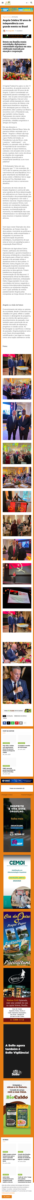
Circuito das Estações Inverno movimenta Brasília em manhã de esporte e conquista (24, 1157)
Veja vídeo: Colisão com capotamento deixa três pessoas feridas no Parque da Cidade (9, 749)
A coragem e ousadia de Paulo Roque (24, 746)
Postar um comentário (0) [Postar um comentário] (17, 788)
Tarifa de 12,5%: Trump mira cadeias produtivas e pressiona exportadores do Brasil (24, 1179)
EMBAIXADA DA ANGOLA (20, 716)
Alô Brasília (15, 17)
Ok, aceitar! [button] (7, 1196)
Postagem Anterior (7, 794)
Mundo (5, 718)
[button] (2, 2)
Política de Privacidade (8, 1193)
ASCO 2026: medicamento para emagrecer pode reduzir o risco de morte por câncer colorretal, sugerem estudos (8, 1182)
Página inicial (6, 17)
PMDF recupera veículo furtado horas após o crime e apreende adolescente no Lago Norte (9, 1158)
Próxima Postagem (26, 794)
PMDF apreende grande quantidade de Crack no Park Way (9, 770)
